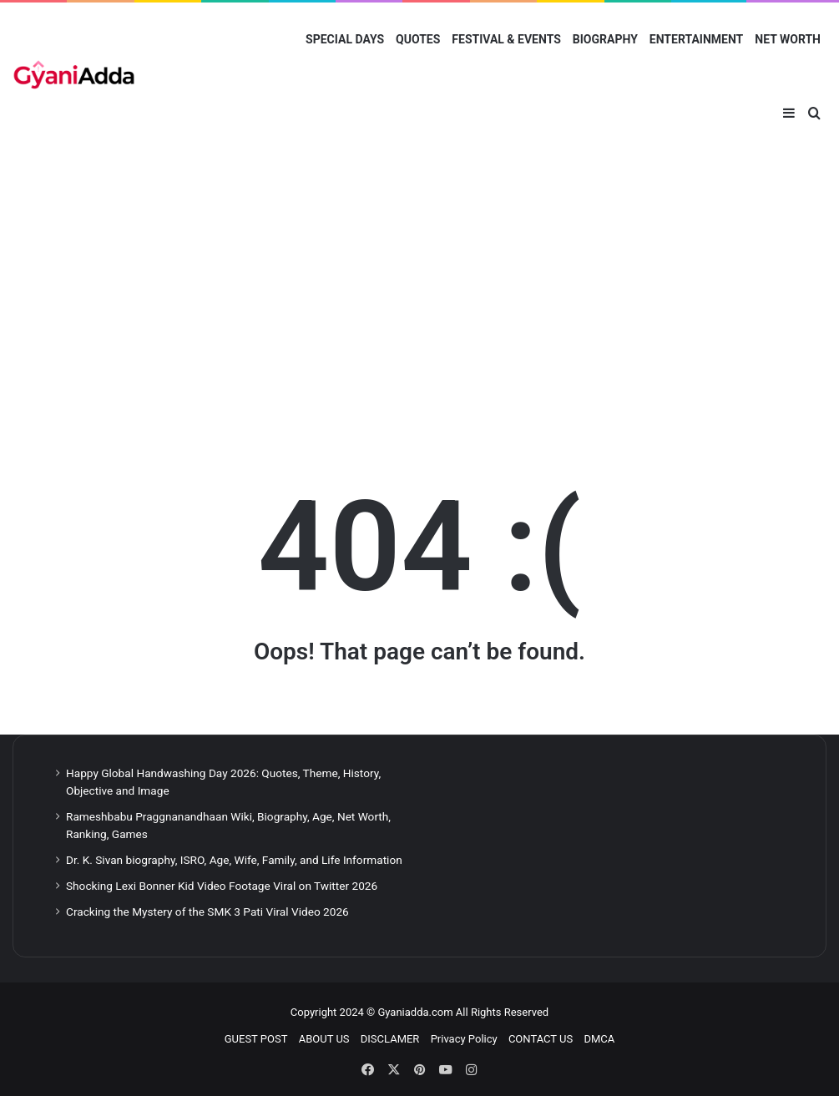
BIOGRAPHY (605, 39)
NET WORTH (788, 39)
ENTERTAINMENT (696, 39)
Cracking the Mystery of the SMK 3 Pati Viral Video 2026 (207, 911)
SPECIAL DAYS (345, 39)
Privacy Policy (464, 1039)
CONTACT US (540, 1039)
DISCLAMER (390, 1039)
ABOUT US (324, 1039)
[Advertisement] (419, 293)
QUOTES (418, 39)
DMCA (599, 1039)
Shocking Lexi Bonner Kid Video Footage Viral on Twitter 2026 (221, 885)
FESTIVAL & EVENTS (506, 39)
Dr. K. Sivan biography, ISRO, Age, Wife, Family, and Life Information (234, 859)
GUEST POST (256, 1039)
